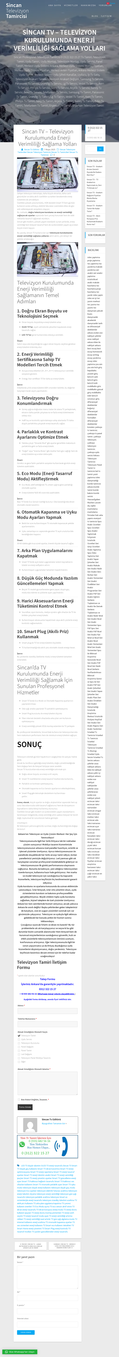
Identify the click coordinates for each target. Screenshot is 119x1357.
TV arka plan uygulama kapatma (47, 1203)
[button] (19, 1352)
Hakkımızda (88, 5)
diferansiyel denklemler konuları (92, 423)
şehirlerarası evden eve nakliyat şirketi (93, 794)
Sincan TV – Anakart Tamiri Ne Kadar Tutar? (94, 208)
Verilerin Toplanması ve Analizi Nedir (93, 612)
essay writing (93, 354)
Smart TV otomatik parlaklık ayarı (47, 1184)
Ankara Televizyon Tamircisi (93, 458)
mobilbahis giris (94, 386)
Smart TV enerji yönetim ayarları (38, 1178)
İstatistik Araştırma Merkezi (91, 713)
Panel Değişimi (27, 1047)
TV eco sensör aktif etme (61, 1206)
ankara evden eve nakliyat (94, 779)
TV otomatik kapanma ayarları (59, 1222)
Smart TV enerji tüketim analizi (37, 1175)
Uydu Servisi (26, 1039)
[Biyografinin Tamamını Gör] (66, 1123)
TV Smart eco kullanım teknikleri (57, 1225)
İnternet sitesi (22, 1318)
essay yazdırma (94, 358)
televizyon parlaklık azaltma (38, 1197)
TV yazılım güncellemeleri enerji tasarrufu (50, 1231)
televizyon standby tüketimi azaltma (58, 1200)
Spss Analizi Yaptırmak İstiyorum (92, 534)
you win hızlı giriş (94, 367)
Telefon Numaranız (27, 1018)
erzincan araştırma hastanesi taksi (94, 864)
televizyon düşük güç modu (63, 1187)
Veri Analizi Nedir (94, 568)
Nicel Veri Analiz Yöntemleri (94, 622)
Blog (95, 16)
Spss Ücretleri (93, 527)
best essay (92, 348)
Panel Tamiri (26, 1050)
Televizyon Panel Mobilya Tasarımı (36, 1058)
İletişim (106, 16)
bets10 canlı (92, 376)
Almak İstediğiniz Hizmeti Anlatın (34, 1069)
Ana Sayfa (54, 5)
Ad (18, 1292)
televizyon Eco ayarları (26, 1190)
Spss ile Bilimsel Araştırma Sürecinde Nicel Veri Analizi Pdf (94, 656)
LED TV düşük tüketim (31, 1165)
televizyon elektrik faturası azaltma (52, 1190)
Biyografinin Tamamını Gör (53, 1123)
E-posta (21, 1305)
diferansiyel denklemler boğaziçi (92, 405)
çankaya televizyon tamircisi (91, 445)
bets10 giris (92, 380)
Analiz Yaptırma (94, 549)
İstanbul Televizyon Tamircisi (92, 744)
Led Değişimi (26, 1054)
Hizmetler (71, 5)
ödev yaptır (98, 295)
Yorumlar (105, 5)
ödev (89, 298)
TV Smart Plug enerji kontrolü (55, 1228)
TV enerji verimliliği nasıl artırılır (37, 1219)
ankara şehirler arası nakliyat (93, 763)
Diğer (23, 1062)
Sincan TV (67, 1165)
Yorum (20, 1262)
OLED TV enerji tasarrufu (52, 1165)
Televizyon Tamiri (28, 1035)
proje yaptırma (93, 260)
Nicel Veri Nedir (94, 666)
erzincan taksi (93, 801)
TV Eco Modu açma (40, 1206)
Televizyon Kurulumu (30, 1043)
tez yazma (91, 304)
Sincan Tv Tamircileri (60, 152)
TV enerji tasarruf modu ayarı (36, 1216)
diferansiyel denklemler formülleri (92, 414)
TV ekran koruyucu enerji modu (49, 1209)
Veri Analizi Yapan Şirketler (93, 559)
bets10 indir (92, 383)
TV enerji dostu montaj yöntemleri (46, 1212)
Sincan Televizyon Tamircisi (39, 152)
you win (99, 364)
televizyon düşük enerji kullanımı (37, 1187)
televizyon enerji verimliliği (48, 1194)
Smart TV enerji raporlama (41, 1172)
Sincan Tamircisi (17, 10)
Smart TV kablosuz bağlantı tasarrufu (38, 1181)
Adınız (21, 1005)
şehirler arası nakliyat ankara (94, 339)
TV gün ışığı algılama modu (62, 1219)
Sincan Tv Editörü (31, 149)
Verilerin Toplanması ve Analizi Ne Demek (94, 603)
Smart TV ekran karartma (49, 1168)
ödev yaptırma (93, 257)
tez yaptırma (92, 263)
